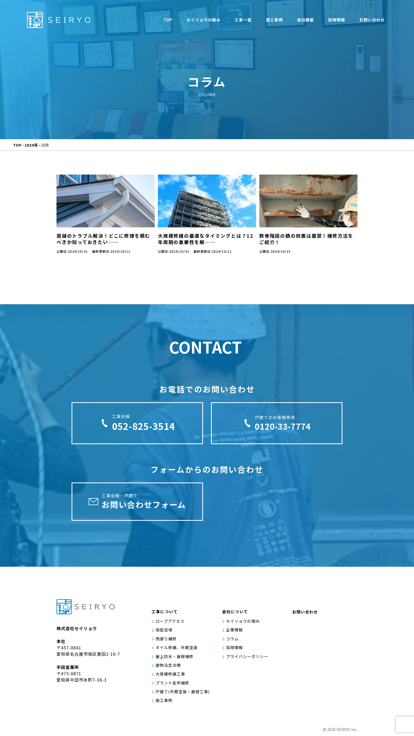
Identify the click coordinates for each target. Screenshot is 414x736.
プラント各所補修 (172, 684)
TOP (167, 20)
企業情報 (234, 632)
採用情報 (336, 20)
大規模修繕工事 (170, 675)
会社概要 (305, 20)
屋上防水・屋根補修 (175, 658)
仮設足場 (164, 632)
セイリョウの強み (203, 20)
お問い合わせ (372, 20)
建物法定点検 (168, 667)
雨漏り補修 (166, 641)
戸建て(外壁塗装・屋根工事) (183, 692)
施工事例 (274, 20)
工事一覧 (243, 20)
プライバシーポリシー (247, 658)
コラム (232, 641)
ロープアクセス (170, 624)
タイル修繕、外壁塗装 (177, 650)
